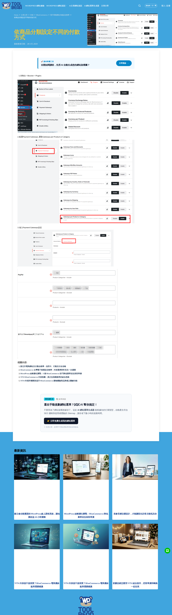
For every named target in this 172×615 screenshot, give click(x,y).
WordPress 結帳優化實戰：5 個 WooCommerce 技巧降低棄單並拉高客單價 (51, 373)
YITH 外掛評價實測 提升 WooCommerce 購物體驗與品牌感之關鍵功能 (48, 381)
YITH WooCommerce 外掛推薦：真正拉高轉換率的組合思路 (44, 377)
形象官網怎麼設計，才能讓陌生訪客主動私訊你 (135, 513)
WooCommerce (42, 15)
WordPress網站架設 (56, 6)
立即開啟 (124, 63)
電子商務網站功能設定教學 (59, 15)
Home (16, 15)
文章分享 (105, 6)
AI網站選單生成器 (91, 6)
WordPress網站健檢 (34, 6)
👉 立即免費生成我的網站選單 (61, 421)
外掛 (31, 15)
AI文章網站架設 (75, 6)
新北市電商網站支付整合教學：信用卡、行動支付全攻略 (43, 366)
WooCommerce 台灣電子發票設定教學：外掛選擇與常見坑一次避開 (48, 370)
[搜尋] (139, 5)
